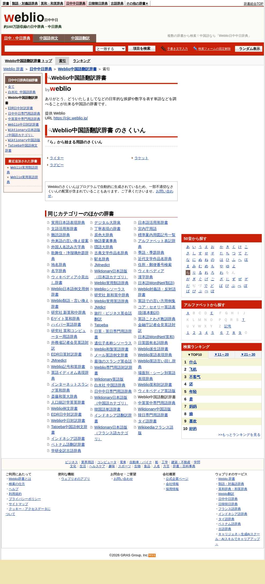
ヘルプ (13, 489)
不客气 (194, 377)
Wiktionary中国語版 (154, 409)
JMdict (100, 307)
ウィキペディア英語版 (157, 391)
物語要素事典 (105, 241)
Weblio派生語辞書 (153, 349)
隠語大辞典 (103, 247)
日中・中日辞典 (17, 38)
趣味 (112, 466)
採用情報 (172, 489)
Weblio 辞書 (13, 69)
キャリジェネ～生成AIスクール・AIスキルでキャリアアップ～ (237, 539)
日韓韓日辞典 (98, 3)
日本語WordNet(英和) (156, 337)
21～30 (248, 354)
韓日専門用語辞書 (153, 415)
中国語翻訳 (80, 38)
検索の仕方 (17, 484)
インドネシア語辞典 (232, 514)
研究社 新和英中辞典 (111, 295)
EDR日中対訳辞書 (66, 414)
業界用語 (87, 462)
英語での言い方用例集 (157, 301)
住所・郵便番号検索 (155, 264)
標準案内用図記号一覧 (157, 235)
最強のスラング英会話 (113, 361)
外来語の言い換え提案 (70, 241)
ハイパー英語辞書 (66, 324)
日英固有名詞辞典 (153, 343)
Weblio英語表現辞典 (155, 355)
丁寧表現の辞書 (107, 229)
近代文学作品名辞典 (155, 259)
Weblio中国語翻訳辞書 (77, 69)
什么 (193, 362)
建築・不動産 (181, 462)
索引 (62, 61)
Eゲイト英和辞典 (65, 318)
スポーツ (124, 466)
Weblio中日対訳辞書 (68, 420)
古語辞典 (117, 3)
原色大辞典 (103, 235)
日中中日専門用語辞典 (113, 391)
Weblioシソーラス (109, 289)
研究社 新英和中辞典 (68, 312)
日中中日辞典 (75, 3)
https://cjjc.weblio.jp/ (71, 118)
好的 (193, 428)
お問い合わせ (123, 478)
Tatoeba (101, 325)
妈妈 (193, 406)
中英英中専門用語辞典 (157, 403)
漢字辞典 (145, 277)
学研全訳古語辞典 (66, 450)
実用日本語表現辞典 (68, 222)
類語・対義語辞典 (25, 3)
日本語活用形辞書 (153, 222)
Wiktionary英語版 (109, 379)
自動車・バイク (140, 462)
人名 (157, 466)
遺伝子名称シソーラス (113, 343)
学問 (197, 462)
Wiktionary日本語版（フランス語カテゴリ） (111, 433)
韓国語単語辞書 (107, 409)
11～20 (221, 354)
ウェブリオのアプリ (75, 478)
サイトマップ (18, 504)
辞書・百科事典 (184, 466)
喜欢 (193, 421)
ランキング (81, 61)
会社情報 (172, 484)
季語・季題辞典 (151, 252)
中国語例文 (48, 38)
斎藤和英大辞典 (64, 396)
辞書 (6, 3)
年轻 (193, 391)
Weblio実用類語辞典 (111, 283)
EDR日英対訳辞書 (66, 354)
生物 (137, 466)
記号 (227, 326)
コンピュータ (107, 462)
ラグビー (57, 165)
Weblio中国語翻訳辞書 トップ (28, 61)
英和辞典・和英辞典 (232, 489)
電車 (123, 462)
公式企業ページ (177, 478)
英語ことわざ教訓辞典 (157, 319)
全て (11, 86)
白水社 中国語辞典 (109, 385)
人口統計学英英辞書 (68, 402)
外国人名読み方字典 (68, 247)
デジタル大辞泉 (107, 222)
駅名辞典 (101, 259)
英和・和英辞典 (52, 3)
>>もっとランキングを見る (239, 435)
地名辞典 (58, 264)
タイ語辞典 (226, 519)
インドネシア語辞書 (68, 438)
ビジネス (71, 462)
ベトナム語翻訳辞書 (68, 444)
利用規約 (15, 493)
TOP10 (195, 355)
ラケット (141, 158)
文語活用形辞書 (64, 229)
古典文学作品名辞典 (111, 253)
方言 (166, 466)
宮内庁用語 (147, 229)
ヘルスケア (97, 466)
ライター (57, 158)
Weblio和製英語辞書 (111, 349)
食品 (147, 466)
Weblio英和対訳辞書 (155, 384)
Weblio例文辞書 (64, 408)
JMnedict (59, 360)
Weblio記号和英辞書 (68, 366)
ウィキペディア (151, 271)
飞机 (193, 369)
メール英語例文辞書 (111, 355)
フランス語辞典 (229, 508)
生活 (83, 466)
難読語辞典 (60, 235)
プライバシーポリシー (25, 499)
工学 (165, 462)
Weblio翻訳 (226, 493)
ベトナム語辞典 (229, 523)
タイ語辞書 (147, 421)
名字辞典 (58, 271)
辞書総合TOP (253, 4)
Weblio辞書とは (20, 478)
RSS (152, 555)
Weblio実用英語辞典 (111, 301)
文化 (73, 466)
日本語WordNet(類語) (156, 283)
